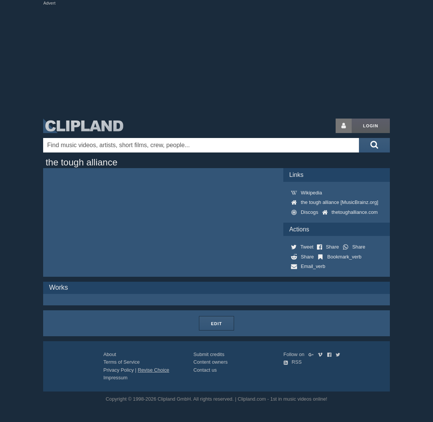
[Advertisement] (228, 60)
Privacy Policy (118, 370)
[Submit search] (374, 145)
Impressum (115, 377)
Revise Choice (154, 370)
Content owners (211, 362)
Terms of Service (121, 362)
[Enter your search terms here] (201, 145)
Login (370, 126)
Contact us (205, 370)
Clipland (83, 126)
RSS (292, 362)
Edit (216, 323)
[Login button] (344, 126)
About (109, 354)
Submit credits (209, 354)
